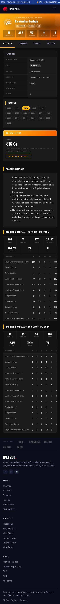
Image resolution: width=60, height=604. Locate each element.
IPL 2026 (7, 485)
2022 (42, 108)
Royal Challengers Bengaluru (17, 318)
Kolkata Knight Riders (14, 379)
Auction (51, 43)
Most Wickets (9, 528)
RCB (5, 571)
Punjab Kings (10, 296)
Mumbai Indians (11, 384)
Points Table (8, 504)
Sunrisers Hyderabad (13, 279)
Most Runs (8, 524)
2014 (17, 118)
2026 (9, 108)
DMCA (6, 600)
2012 (32, 118)
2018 (33, 113)
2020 (17, 113)
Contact (23, 600)
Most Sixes (8, 533)
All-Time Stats (9, 509)
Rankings (22, 43)
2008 (9, 123)
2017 (40, 113)
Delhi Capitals (10, 273)
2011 (40, 118)
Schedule (7, 495)
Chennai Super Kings (12, 566)
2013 (24, 118)
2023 (34, 108)
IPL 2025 (7, 490)
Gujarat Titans (11, 267)
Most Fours (8, 547)
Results (6, 500)
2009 (48, 118)
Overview (7, 43)
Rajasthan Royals (12, 312)
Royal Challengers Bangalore (17, 262)
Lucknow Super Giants (14, 284)
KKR (5, 576)
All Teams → (9, 580)
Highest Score (9, 542)
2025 (17, 108)
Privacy (14, 600)
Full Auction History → (18, 156)
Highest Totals (9, 538)
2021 (9, 113)
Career (37, 43)
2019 (25, 113)
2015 (9, 118)
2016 (48, 113)
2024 (26, 108)
